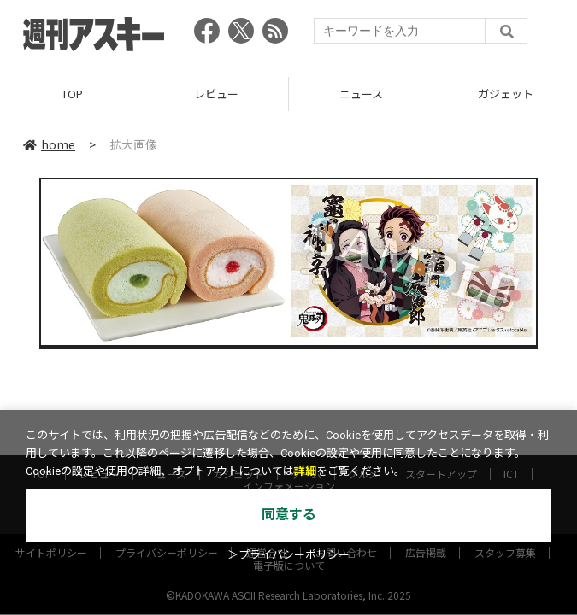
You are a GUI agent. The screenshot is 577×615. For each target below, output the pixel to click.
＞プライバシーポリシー (288, 554)
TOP (72, 93)
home (49, 144)
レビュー (216, 93)
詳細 (305, 471)
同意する (289, 515)
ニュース (361, 93)
